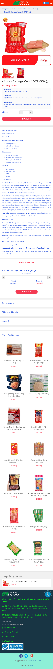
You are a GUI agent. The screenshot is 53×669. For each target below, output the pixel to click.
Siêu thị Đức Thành (34, 661)
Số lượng (5, 112)
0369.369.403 (6, 622)
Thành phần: (5, 213)
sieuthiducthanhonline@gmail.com (13, 624)
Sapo (31, 665)
